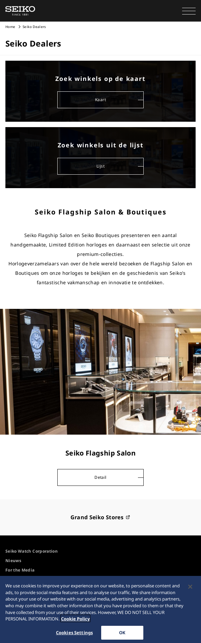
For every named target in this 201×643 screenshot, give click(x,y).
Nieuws (13, 560)
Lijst (100, 166)
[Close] (190, 589)
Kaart (100, 100)
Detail (100, 477)
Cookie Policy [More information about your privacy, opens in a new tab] (75, 621)
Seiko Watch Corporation (31, 551)
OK (122, 635)
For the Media (20, 570)
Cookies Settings (74, 635)
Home (10, 26)
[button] (189, 11)
